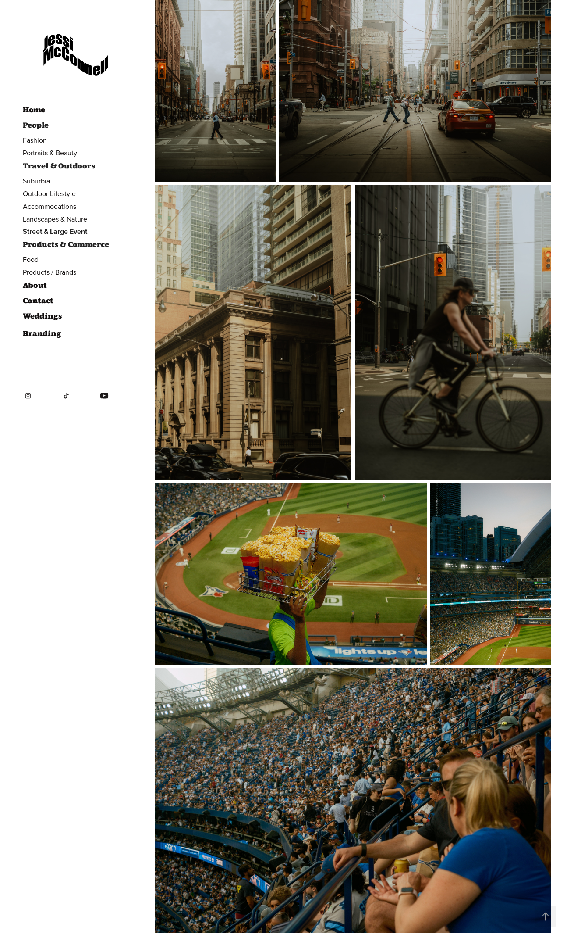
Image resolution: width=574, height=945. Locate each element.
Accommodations (49, 206)
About (35, 285)
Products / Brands (49, 272)
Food (31, 259)
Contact (38, 300)
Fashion (35, 140)
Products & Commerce (66, 244)
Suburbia (36, 181)
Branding (42, 333)
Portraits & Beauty (50, 153)
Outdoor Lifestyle (49, 193)
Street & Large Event (55, 231)
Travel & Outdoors (59, 165)
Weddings (42, 315)
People (36, 125)
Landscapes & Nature (55, 219)
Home (34, 109)
